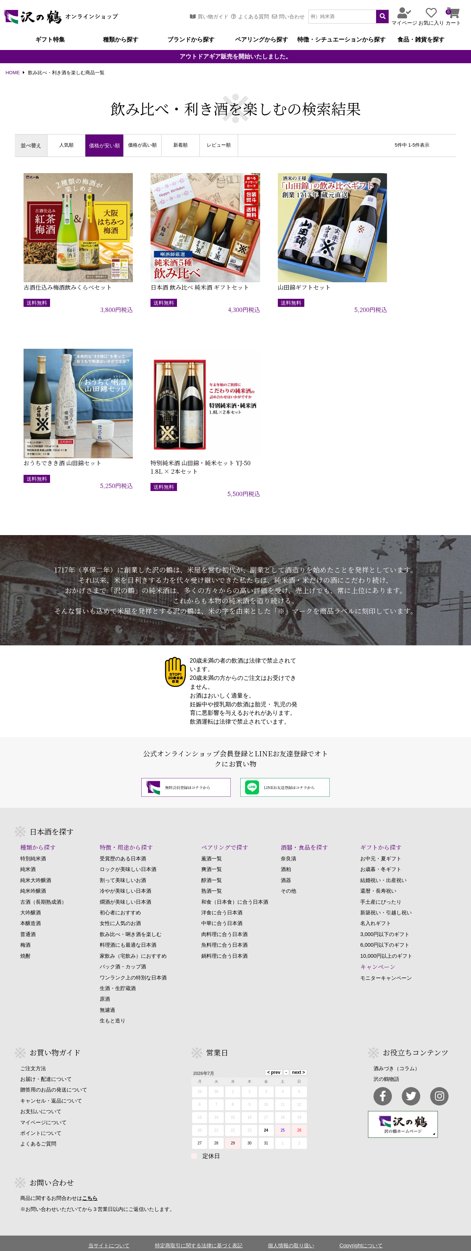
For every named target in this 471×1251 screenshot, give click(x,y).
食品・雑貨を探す (421, 40)
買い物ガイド (209, 16)
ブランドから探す (191, 40)
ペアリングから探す (261, 40)
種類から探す (120, 40)
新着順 (180, 145)
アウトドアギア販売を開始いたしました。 (235, 57)
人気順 (66, 145)
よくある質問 (250, 16)
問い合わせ (288, 16)
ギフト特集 (50, 40)
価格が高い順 (142, 145)
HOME (13, 73)
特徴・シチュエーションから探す (341, 40)
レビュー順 (219, 145)
